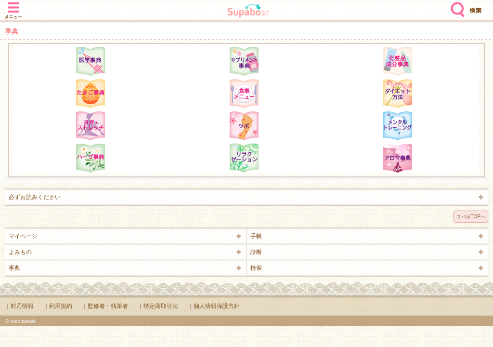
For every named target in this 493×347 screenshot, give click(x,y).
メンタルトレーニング (398, 126)
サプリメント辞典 (244, 61)
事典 (14, 268)
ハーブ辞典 (90, 158)
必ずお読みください (35, 197)
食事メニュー (244, 93)
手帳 (256, 236)
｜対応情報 (19, 306)
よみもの (20, 252)
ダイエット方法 (398, 93)
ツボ (244, 126)
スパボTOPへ (470, 216)
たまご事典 (90, 93)
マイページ (23, 236)
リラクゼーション (244, 158)
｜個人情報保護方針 (214, 306)
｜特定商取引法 (158, 306)
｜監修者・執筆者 (105, 306)
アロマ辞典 (398, 158)
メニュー (13, 6)
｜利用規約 (57, 306)
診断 (256, 252)
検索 (455, 6)
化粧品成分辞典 (398, 61)
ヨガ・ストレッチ (90, 126)
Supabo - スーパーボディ (248, 11)
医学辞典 (90, 61)
